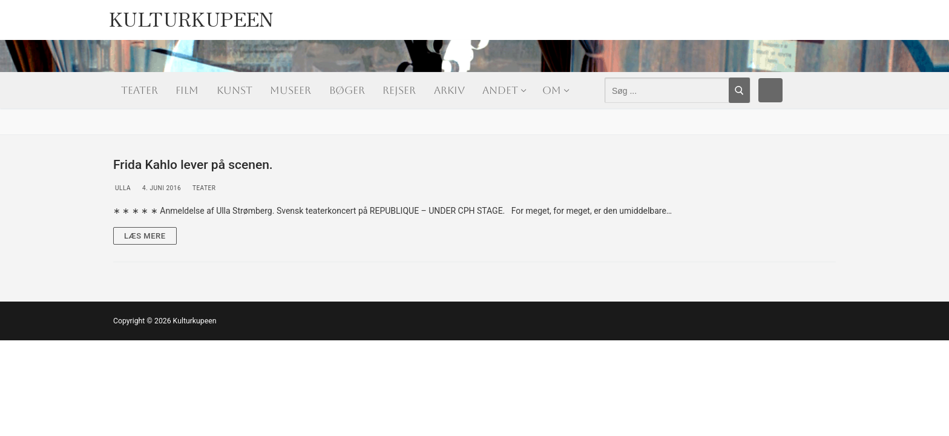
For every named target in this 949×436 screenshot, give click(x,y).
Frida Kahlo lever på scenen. (193, 164)
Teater (203, 188)
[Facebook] (770, 90)
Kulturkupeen (191, 15)
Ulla (122, 188)
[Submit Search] (739, 90)
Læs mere (145, 235)
